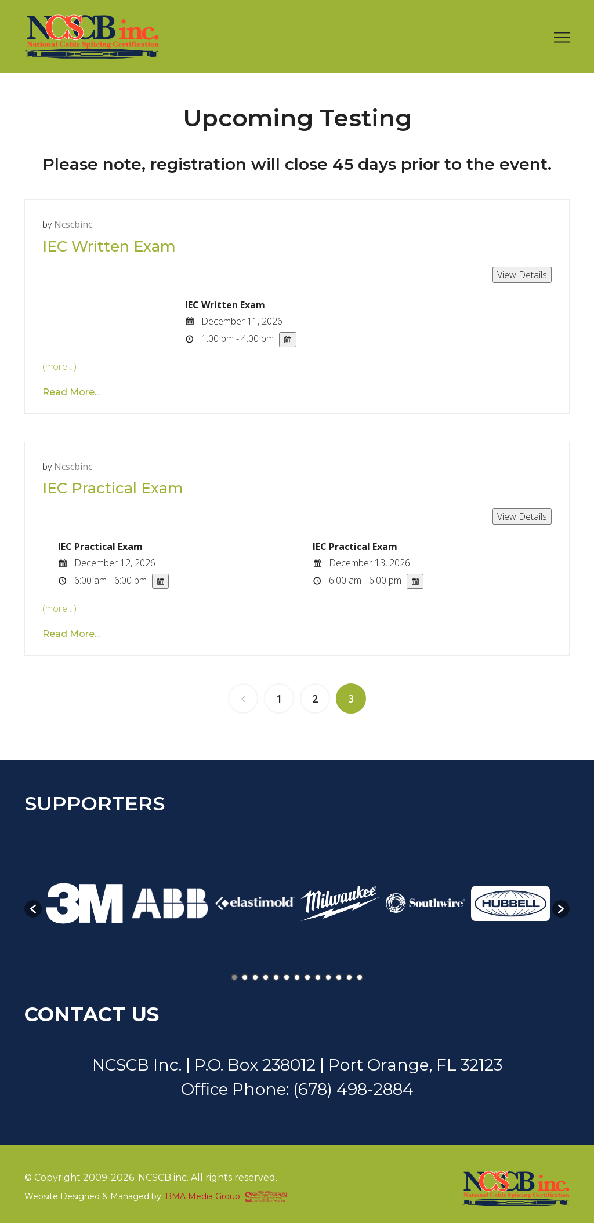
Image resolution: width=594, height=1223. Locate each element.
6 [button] (286, 977)
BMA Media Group (202, 1196)
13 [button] (359, 977)
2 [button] (244, 977)
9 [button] (317, 977)
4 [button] (265, 977)
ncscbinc (73, 224)
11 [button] (338, 977)
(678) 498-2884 (353, 1089)
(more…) (59, 366)
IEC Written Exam (109, 246)
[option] (84, 903)
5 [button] (276, 977)
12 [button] (349, 977)
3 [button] (255, 977)
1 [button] (234, 977)
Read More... (71, 392)
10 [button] (328, 977)
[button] (33, 909)
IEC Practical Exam (112, 488)
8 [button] (307, 977)
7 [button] (297, 977)
